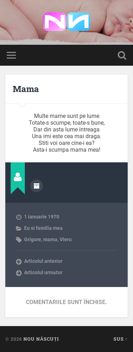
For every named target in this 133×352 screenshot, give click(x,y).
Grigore (32, 239)
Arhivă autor (36, 185)
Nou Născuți (41, 339)
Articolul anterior (43, 261)
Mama (26, 88)
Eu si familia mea (43, 228)
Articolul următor (43, 272)
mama (50, 239)
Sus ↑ (120, 339)
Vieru (66, 239)
